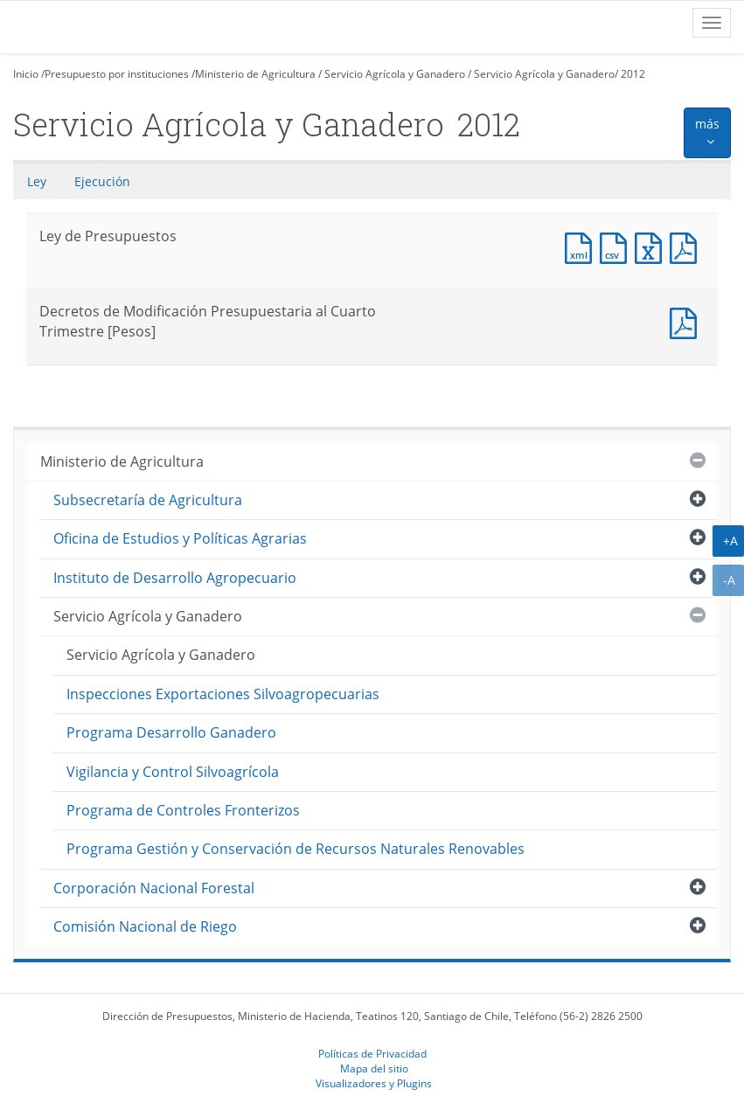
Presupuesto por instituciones (117, 73)
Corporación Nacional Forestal (153, 888)
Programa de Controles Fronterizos (183, 810)
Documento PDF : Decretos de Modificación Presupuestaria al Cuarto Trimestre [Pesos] (687, 321)
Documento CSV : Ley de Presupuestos (617, 246)
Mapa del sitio (374, 1068)
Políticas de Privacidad (372, 1053)
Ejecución (102, 181)
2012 (633, 73)
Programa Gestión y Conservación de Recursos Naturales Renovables (295, 848)
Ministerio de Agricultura (255, 73)
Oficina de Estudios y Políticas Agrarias (180, 538)
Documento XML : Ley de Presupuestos (582, 246)
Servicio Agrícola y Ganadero (394, 73)
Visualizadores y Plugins (374, 1083)
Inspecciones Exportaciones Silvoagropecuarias (222, 694)
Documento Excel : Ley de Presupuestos (652, 246)
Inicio (25, 73)
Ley (36, 181)
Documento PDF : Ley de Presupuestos (687, 246)
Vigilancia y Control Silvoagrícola (172, 771)
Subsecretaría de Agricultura (147, 500)
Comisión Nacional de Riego (145, 926)
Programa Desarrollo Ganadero (171, 732)
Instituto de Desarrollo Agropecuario (174, 577)
